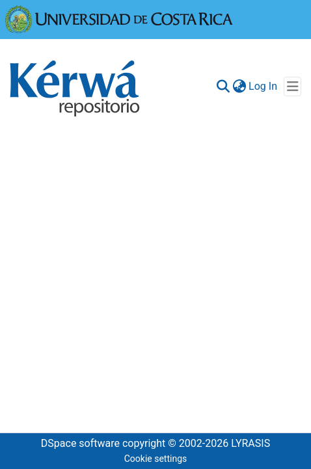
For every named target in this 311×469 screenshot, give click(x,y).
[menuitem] (239, 86)
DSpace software (80, 443)
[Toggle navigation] (292, 86)
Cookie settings (155, 458)
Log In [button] (263, 86)
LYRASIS (250, 443)
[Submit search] (223, 86)
